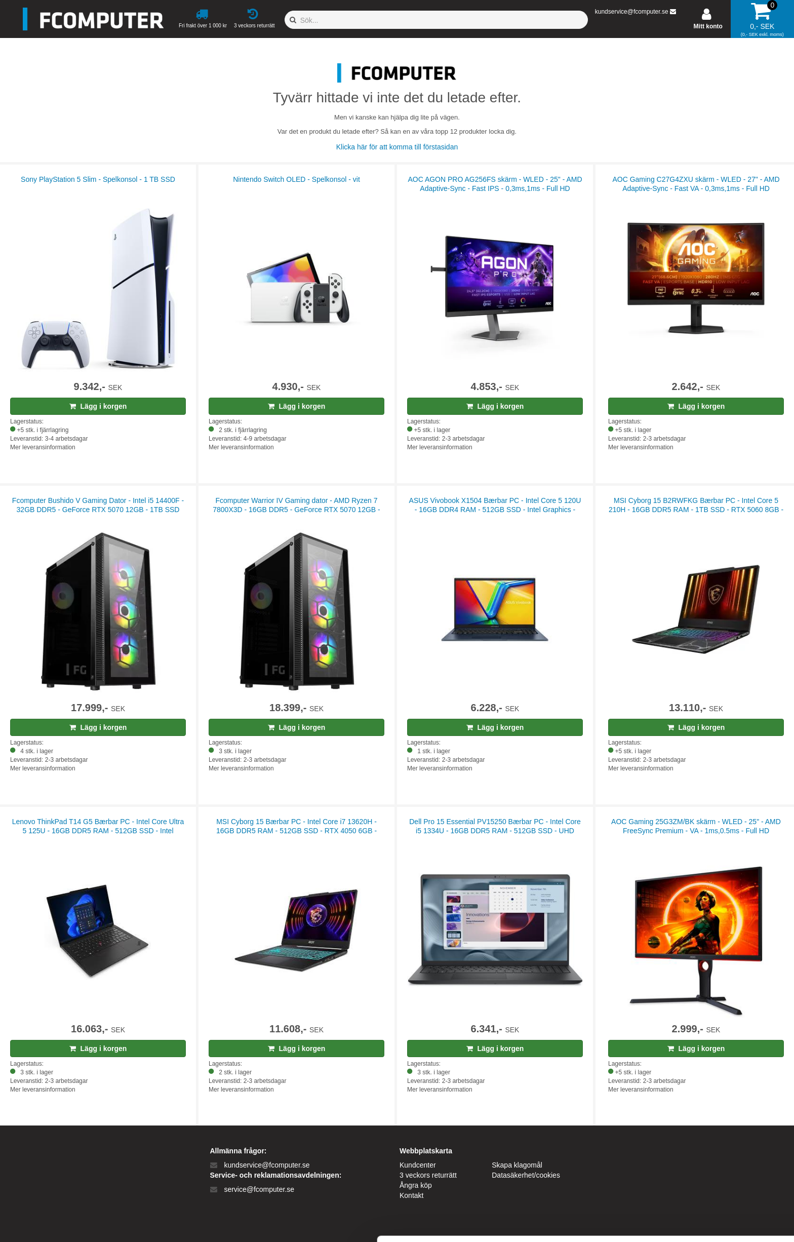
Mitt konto (708, 26)
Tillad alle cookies (709, 1142)
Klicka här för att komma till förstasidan (397, 147)
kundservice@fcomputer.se (631, 11)
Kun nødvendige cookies (709, 1176)
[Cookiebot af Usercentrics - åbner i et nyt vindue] (65, 1222)
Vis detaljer (526, 1222)
